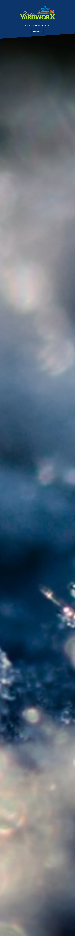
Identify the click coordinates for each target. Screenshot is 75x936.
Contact (46, 25)
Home (27, 25)
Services (36, 25)
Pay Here (37, 31)
